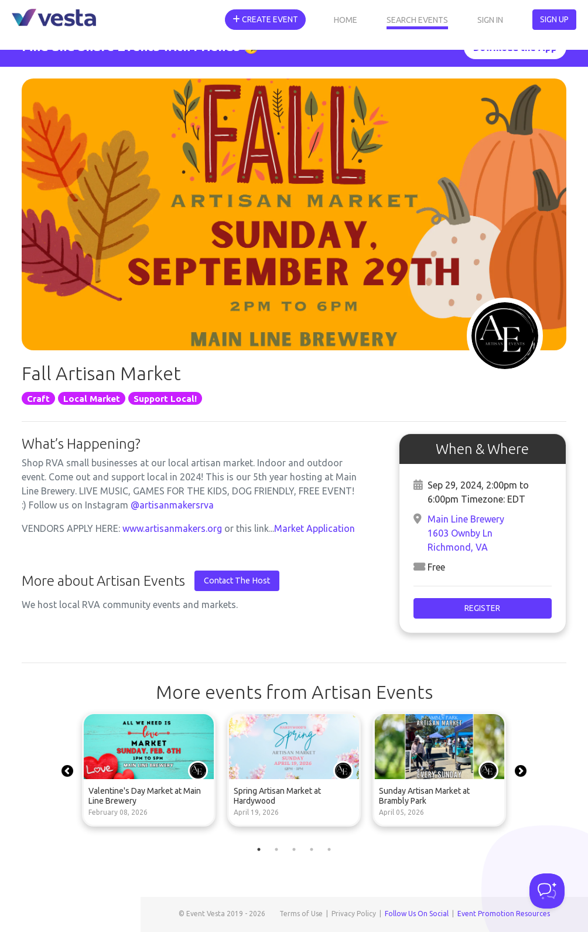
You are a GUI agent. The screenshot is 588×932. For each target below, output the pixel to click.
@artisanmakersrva (172, 505)
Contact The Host (237, 580)
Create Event (265, 19)
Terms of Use (301, 913)
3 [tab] (294, 849)
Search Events (417, 20)
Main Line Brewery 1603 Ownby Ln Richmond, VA (466, 533)
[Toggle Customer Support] (547, 891)
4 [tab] (311, 849)
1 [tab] (259, 849)
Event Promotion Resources (503, 913)
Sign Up (554, 19)
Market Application (314, 528)
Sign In (490, 20)
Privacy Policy (353, 913)
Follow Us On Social (417, 913)
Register (482, 608)
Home (345, 20)
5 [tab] (329, 849)
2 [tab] (276, 849)
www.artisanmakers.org (173, 528)
